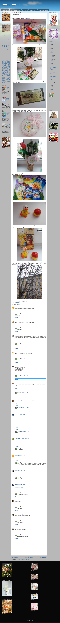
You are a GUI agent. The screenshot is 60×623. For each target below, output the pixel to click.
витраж (3, 44)
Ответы (17, 356)
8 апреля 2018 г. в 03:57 (25, 375)
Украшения (8, 78)
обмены (16, 302)
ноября (52, 56)
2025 (50, 44)
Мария (16, 455)
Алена (16, 528)
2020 (50, 51)
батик (9, 40)
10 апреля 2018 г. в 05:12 (21, 484)
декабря (52, 55)
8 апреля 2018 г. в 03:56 (25, 343)
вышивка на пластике (6, 48)
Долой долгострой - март (8, 124)
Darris (16, 484)
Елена (16, 414)
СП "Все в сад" (5, 71)
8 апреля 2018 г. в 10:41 (21, 414)
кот (2, 61)
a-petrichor (16, 307)
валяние (8, 42)
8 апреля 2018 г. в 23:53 (21, 470)
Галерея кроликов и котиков (15, 10)
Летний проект (4, 62)
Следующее (15, 557)
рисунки (3, 69)
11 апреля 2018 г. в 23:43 (21, 528)
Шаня (8, 81)
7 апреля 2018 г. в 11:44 (20, 321)
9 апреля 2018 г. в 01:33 (25, 462)
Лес (9, 61)
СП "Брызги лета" (7, 70)
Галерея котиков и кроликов (43, 10)
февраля (52, 80)
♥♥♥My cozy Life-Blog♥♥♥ (19, 487)
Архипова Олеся (17, 514)
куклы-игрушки (5, 61)
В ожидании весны (53, 76)
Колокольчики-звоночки (54, 77)
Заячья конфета (7, 103)
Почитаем (5, 67)
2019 (50, 52)
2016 (50, 85)
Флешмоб (3, 79)
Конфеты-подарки (5, 60)
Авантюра (6, 40)
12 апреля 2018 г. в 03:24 (25, 534)
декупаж (3, 54)
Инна (37, 16)
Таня (15, 321)
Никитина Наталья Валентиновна (20, 400)
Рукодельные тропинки (10, 5)
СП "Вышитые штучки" (6, 74)
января (52, 82)
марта (52, 79)
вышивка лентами (6, 47)
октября (52, 57)
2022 (50, 48)
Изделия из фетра (6, 58)
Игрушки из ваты (6, 56)
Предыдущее (43, 557)
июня (51, 63)
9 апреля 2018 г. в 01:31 (25, 448)
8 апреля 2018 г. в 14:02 (26, 438)
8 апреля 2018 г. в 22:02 (21, 455)
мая (51, 64)
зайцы (8, 54)
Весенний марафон (6, 43)
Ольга (16, 500)
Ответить (16, 317)
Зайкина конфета (7, 88)
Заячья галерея (25, 10)
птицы (19, 302)
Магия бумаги (7, 63)
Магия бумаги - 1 (53, 67)
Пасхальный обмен (53, 73)
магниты (3, 64)
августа (52, 60)
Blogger (32, 620)
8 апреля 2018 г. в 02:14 (30, 400)
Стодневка (3, 78)
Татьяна (16, 470)
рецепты (8, 68)
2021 (50, 49)
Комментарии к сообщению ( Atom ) (23, 559)
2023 (50, 47)
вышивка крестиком (6, 46)
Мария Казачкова (26, 18)
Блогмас (3, 41)
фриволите (8, 79)
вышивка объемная (6, 49)
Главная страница (5, 10)
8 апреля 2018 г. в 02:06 (24, 382)
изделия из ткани (6, 57)
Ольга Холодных (18, 382)
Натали (18, 343)
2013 (50, 89)
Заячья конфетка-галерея (7, 98)
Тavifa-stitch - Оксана (18, 438)
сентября (52, 59)
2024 (50, 45)
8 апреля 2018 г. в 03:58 (25, 392)
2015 (50, 86)
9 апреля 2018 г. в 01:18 (25, 431)
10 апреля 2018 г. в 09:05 (25, 514)
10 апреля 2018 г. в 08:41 (21, 500)
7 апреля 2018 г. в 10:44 (22, 307)
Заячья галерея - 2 (33, 10)
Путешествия (4, 68)
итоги (9, 59)
